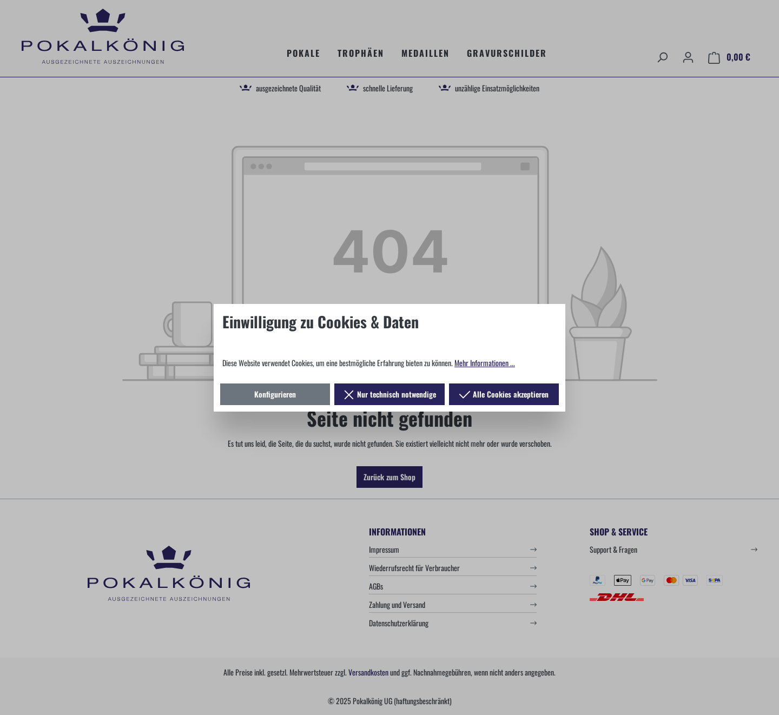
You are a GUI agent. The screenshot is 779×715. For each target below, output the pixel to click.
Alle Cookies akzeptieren (504, 393)
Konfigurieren (275, 394)
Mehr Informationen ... (484, 362)
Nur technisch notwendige (389, 393)
